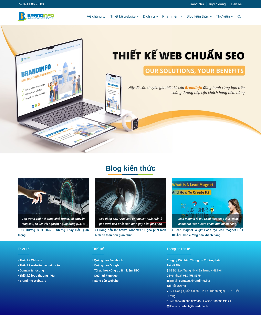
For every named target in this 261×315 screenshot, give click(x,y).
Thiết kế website (124, 16)
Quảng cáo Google (105, 265)
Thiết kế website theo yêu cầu (39, 265)
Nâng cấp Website (105, 280)
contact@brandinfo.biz (194, 280)
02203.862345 (191, 301)
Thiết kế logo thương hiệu (36, 275)
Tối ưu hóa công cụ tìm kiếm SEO (115, 270)
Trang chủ (196, 4)
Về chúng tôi (96, 16)
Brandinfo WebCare (32, 280)
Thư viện (224, 16)
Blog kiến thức (199, 16)
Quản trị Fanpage (104, 275)
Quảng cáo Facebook (107, 260)
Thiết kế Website (30, 260)
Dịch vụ (150, 16)
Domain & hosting (31, 270)
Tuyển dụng (217, 4)
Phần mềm (172, 16)
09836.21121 (222, 301)
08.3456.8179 (192, 275)
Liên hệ (236, 4)
